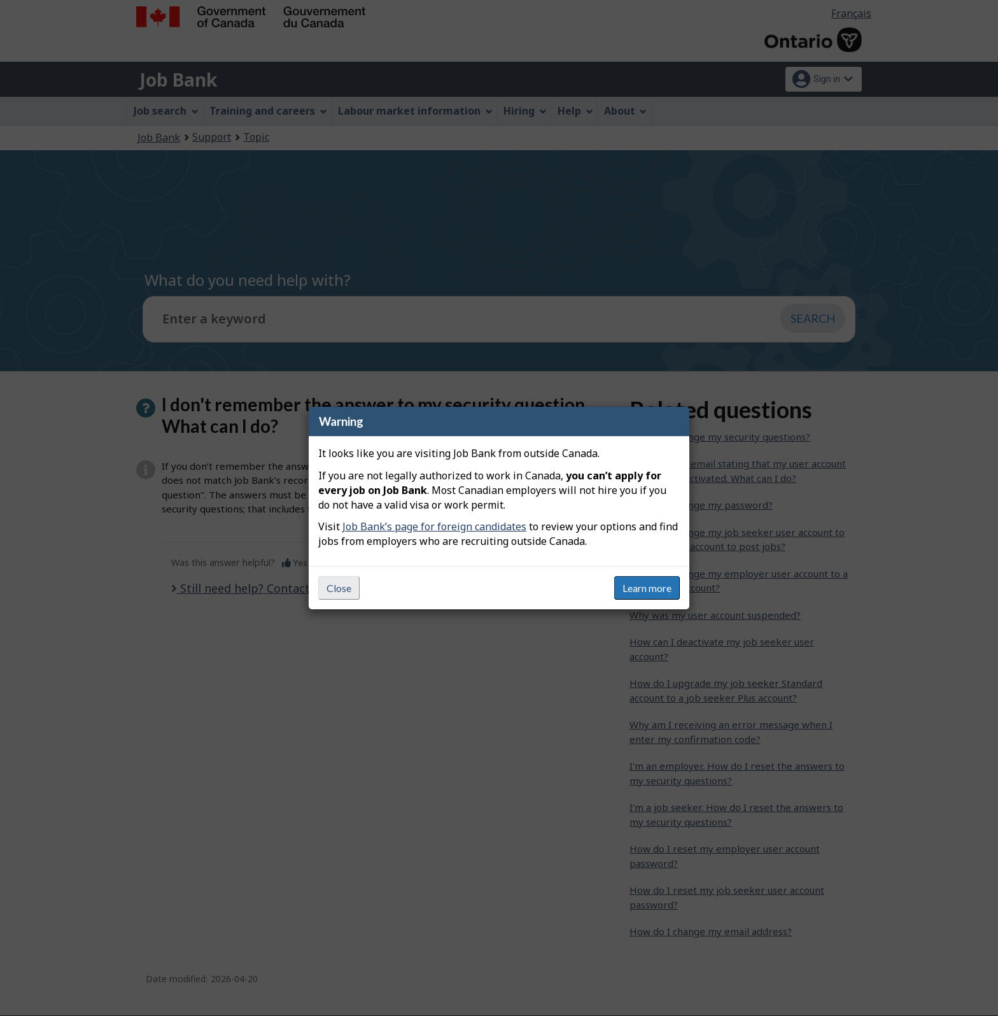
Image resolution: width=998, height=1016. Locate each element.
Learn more (646, 588)
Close (339, 588)
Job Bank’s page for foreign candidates (434, 526)
